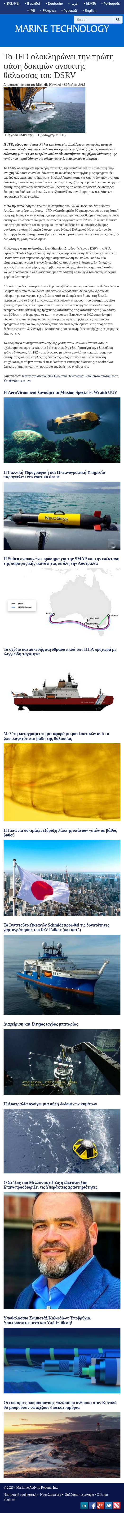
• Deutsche (54, 3)
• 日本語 (90, 3)
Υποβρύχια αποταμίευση (101, 376)
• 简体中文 (12, 3)
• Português (110, 3)
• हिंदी (31, 11)
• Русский (69, 11)
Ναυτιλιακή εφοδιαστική (20, 1494)
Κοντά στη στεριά (34, 376)
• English (90, 11)
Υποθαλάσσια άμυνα (17, 381)
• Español (32, 3)
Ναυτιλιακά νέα (50, 1494)
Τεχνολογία (76, 376)
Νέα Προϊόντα (57, 376)
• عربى (73, 3)
